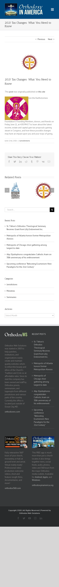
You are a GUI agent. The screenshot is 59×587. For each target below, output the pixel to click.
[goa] (29, 62)
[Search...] (27, 209)
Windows (36, 480)
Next (50, 39)
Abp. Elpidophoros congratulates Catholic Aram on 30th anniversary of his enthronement (42, 397)
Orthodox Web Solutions (29, 513)
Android (38, 477)
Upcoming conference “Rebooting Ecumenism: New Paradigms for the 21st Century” (41, 418)
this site (41, 91)
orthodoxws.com (12, 411)
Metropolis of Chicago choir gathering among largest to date (41, 380)
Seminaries (11, 297)
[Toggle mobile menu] (52, 9)
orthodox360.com (13, 488)
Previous (41, 39)
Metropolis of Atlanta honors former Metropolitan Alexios (43, 366)
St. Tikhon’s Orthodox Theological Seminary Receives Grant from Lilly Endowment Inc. (42, 349)
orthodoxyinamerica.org (42, 485)
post (11, 91)
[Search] (52, 209)
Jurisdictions (25, 140)
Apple (45, 477)
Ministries (11, 291)
